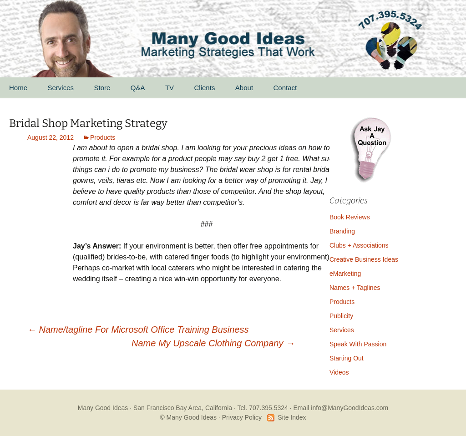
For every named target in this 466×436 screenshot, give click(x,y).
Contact (285, 87)
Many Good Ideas (103, 407)
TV (169, 87)
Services (60, 87)
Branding (342, 231)
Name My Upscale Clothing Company (213, 343)
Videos (339, 372)
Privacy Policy (242, 417)
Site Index (292, 417)
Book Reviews (349, 217)
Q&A (138, 87)
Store (102, 87)
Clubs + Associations (359, 245)
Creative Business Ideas (363, 259)
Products (102, 137)
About (244, 87)
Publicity (341, 315)
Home (18, 87)
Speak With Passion (357, 344)
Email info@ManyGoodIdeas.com (340, 407)
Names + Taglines (354, 287)
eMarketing (345, 273)
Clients (204, 87)
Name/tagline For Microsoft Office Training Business (137, 329)
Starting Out (346, 358)
